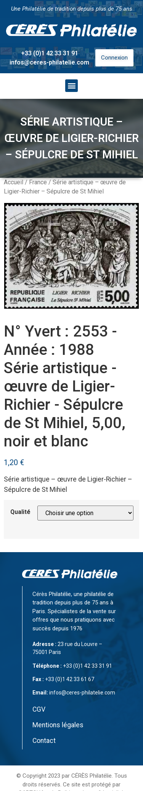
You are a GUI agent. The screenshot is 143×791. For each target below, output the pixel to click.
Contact (44, 740)
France (38, 182)
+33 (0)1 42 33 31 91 (49, 53)
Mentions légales (58, 725)
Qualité (20, 512)
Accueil (13, 182)
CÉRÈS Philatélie (91, 775)
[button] (71, 85)
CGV (38, 709)
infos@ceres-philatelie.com (49, 62)
